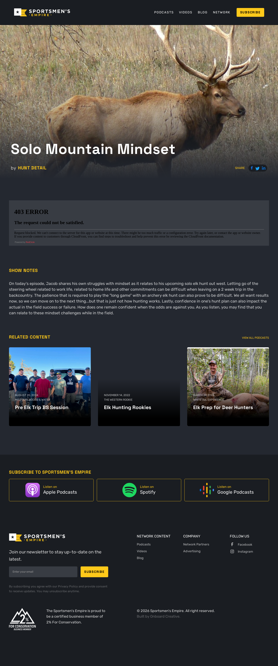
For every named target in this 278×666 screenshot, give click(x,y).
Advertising (192, 551)
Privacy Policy (68, 586)
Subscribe (250, 12)
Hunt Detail (32, 168)
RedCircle (30, 242)
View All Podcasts (255, 337)
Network (221, 12)
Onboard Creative (164, 616)
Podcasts (164, 12)
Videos (185, 12)
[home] (42, 12)
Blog (203, 12)
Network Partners (196, 544)
